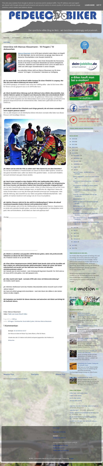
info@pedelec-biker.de (59, 438)
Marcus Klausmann (46, 321)
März (75, 236)
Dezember (77, 155)
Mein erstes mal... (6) (79, 206)
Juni (75, 227)
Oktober (76, 161)
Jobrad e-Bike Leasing (76, 401)
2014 (73, 153)
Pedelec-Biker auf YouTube (60, 445)
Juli (75, 170)
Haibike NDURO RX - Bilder (85, 377)
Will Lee (14, 319)
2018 (73, 141)
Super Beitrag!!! (74, 410)
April (75, 233)
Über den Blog (27, 37)
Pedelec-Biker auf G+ (59, 448)
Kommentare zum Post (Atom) (18, 379)
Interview (37, 321)
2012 (73, 248)
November (77, 158)
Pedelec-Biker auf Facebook (61, 450)
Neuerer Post (8, 374)
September (77, 164)
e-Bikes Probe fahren (75, 395)
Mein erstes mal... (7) (79, 199)
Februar (76, 239)
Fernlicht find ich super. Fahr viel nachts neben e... (83, 421)
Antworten (11, 340)
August (76, 167)
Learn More (89, 5)
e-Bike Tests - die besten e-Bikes (79, 393)
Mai (75, 230)
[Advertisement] (20, 234)
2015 (73, 150)
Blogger (71, 458)
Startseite (6, 37)
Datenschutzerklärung (59, 432)
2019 (73, 139)
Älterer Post (60, 374)
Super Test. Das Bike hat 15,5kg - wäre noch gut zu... (84, 406)
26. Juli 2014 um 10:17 (20, 331)
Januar (75, 242)
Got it (98, 5)
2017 (73, 144)
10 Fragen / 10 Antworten (15, 321)
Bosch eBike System (28, 321)
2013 (73, 245)
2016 (73, 147)
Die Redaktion (16, 37)
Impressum (56, 428)
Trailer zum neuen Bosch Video (17, 314)
